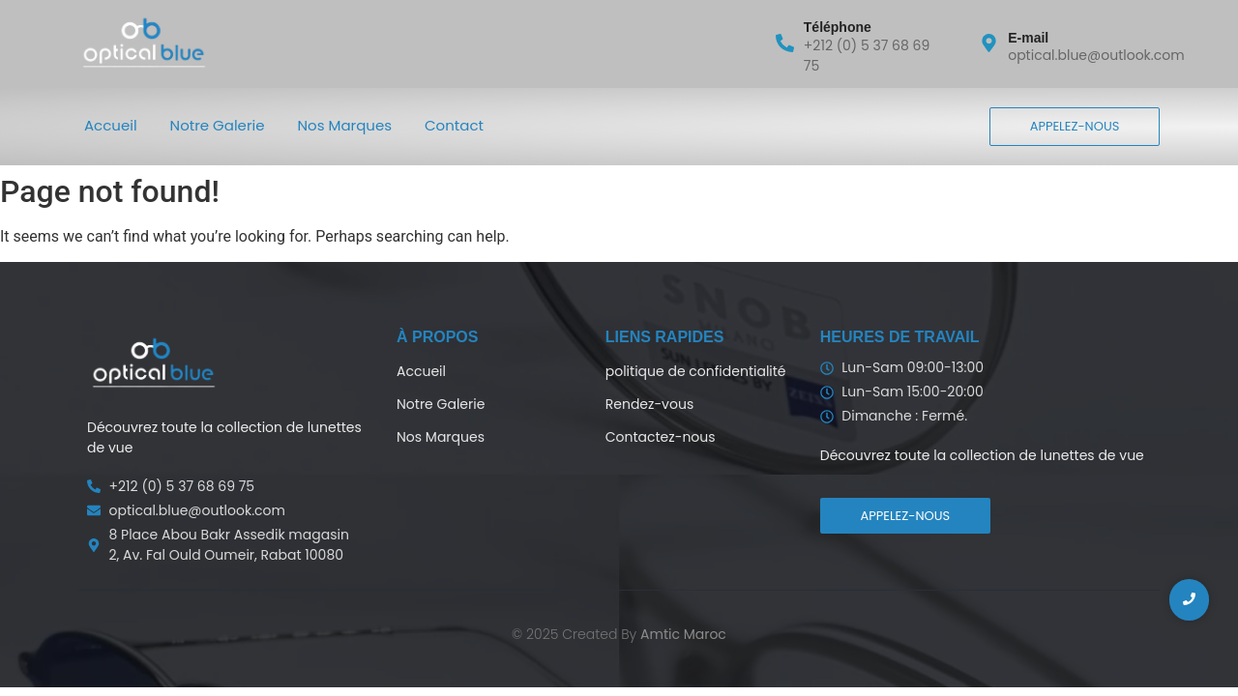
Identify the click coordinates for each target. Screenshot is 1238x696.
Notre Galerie (217, 125)
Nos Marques (345, 125)
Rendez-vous (649, 404)
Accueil (110, 125)
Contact (454, 125)
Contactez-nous (660, 437)
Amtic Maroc (683, 634)
